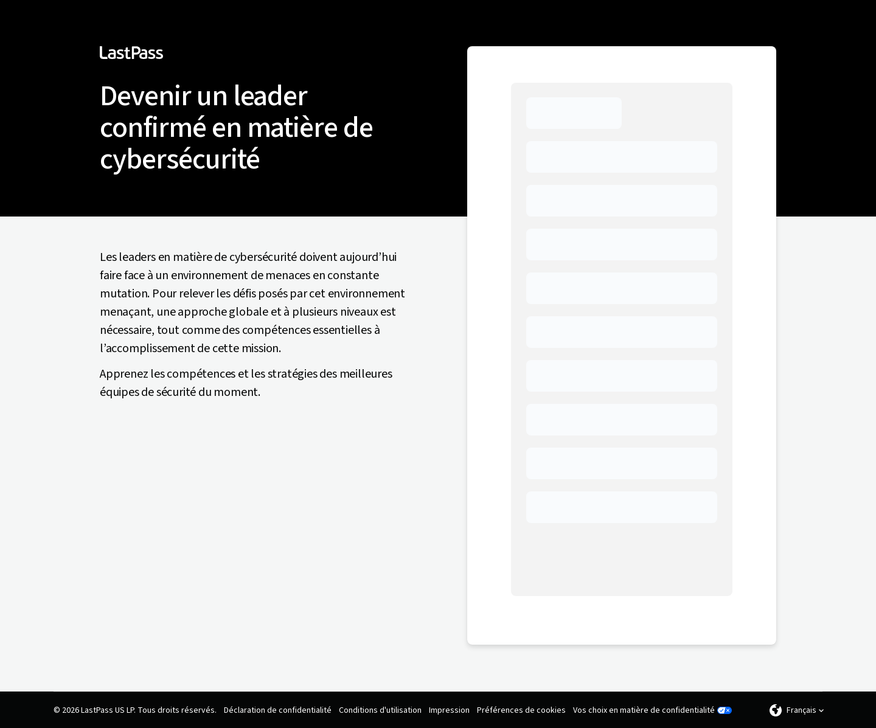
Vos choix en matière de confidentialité (644, 710)
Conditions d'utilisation (380, 710)
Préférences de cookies (521, 710)
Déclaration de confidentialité (278, 710)
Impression (449, 710)
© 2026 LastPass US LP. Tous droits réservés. (135, 710)
